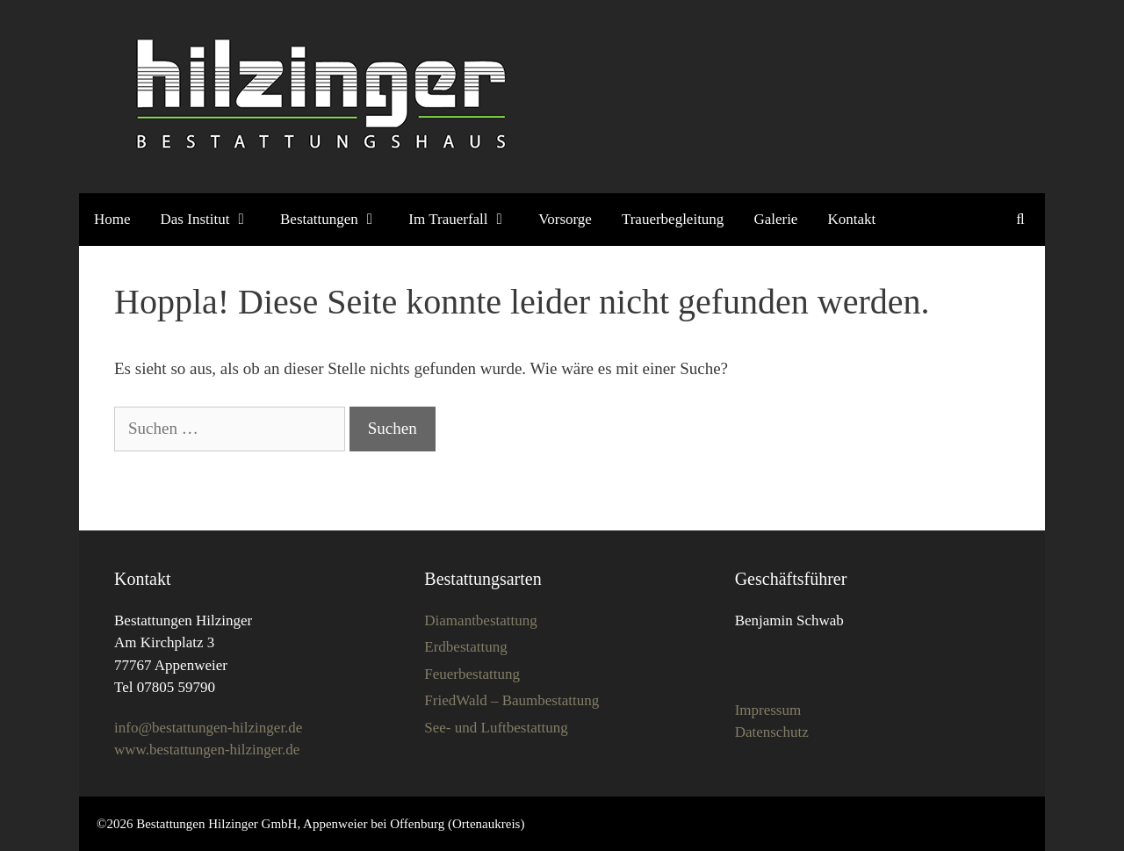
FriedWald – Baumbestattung (511, 700)
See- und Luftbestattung (495, 727)
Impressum (768, 710)
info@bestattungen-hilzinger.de (208, 727)
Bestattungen (329, 219)
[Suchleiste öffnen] (1020, 219)
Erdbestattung (465, 646)
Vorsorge (565, 219)
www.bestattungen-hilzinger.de (206, 749)
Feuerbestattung (472, 674)
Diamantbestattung (480, 620)
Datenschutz (772, 732)
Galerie (775, 219)
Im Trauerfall (458, 219)
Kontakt (851, 219)
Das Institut (205, 219)
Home (112, 219)
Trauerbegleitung (673, 219)
